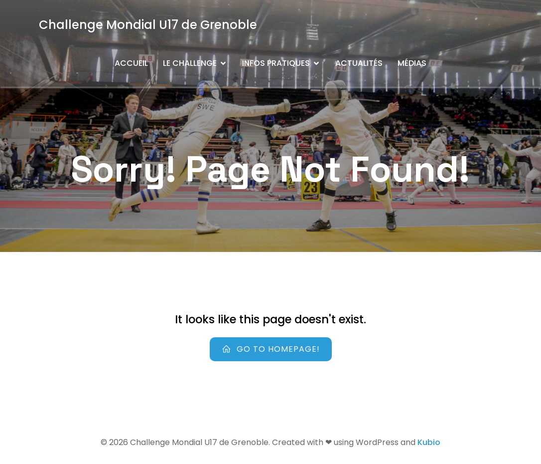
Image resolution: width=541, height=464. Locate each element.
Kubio (428, 442)
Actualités (359, 63)
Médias (412, 63)
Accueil (131, 63)
